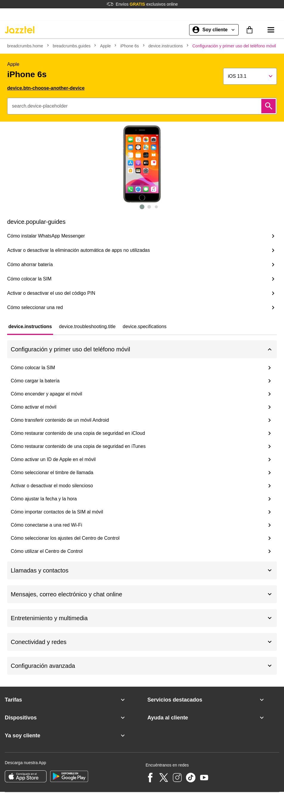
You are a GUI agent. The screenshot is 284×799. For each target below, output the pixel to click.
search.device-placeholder (40, 105)
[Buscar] (268, 106)
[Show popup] (250, 76)
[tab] (30, 326)
